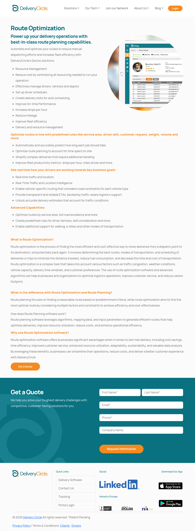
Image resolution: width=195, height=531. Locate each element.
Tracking (64, 497)
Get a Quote (25, 366)
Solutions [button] (70, 8)
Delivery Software (70, 480)
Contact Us (66, 488)
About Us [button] (140, 8)
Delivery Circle (32, 517)
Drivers (76, 526)
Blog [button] (158, 8)
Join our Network (117, 8)
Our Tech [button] (91, 8)
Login (175, 8)
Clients (65, 526)
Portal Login (66, 505)
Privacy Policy (21, 526)
